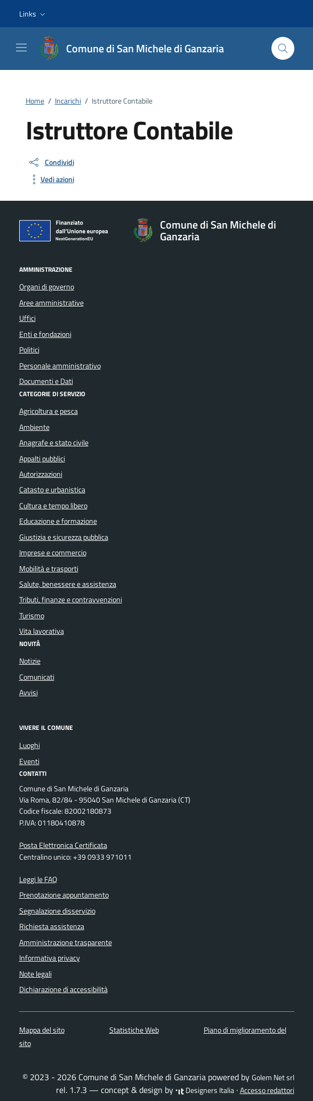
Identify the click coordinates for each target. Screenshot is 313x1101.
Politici (29, 350)
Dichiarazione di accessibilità (63, 989)
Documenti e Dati (46, 381)
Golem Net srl (273, 1077)
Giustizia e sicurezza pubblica (63, 537)
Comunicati (36, 677)
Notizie (30, 661)
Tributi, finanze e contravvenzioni (70, 599)
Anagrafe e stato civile (54, 443)
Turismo (31, 616)
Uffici (27, 318)
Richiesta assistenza (51, 926)
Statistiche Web (134, 1030)
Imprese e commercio (52, 553)
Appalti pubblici (42, 459)
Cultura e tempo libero (53, 506)
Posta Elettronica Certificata (63, 845)
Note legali (35, 974)
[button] (33, 14)
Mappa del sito (42, 1030)
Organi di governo (46, 287)
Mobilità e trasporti (48, 569)
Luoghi (29, 745)
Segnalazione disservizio (57, 911)
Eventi (29, 761)
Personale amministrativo (60, 366)
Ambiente (34, 427)
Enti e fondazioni (45, 334)
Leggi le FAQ (38, 879)
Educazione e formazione (58, 521)
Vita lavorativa (41, 631)
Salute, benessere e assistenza (67, 584)
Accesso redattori (267, 1090)
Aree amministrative (51, 303)
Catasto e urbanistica (52, 490)
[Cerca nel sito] (282, 48)
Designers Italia (204, 1090)
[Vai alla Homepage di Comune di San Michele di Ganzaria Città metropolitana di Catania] (136, 48)
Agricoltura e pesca (48, 411)
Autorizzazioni (40, 474)
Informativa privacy (49, 958)
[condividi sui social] (51, 162)
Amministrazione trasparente (65, 942)
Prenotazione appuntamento (64, 895)
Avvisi (28, 692)
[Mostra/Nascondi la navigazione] (21, 47)
